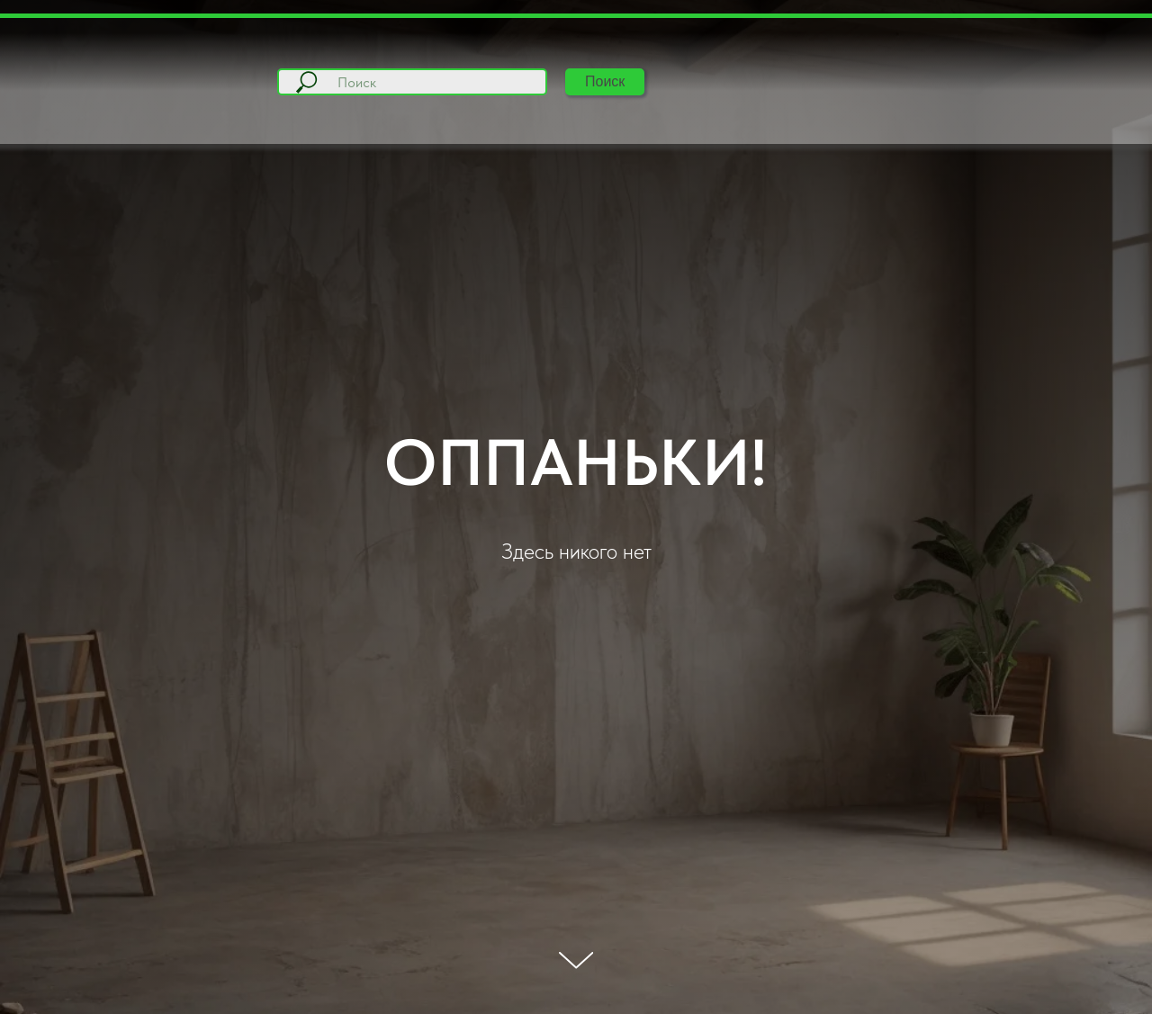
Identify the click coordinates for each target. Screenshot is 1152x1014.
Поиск (605, 81)
